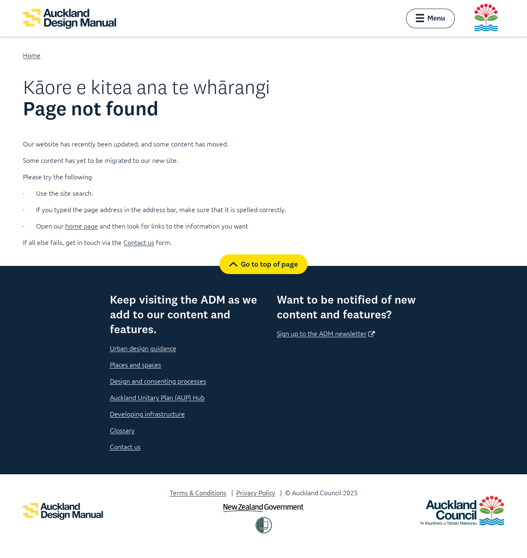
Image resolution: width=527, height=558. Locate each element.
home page (81, 225)
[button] (430, 18)
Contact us (138, 242)
